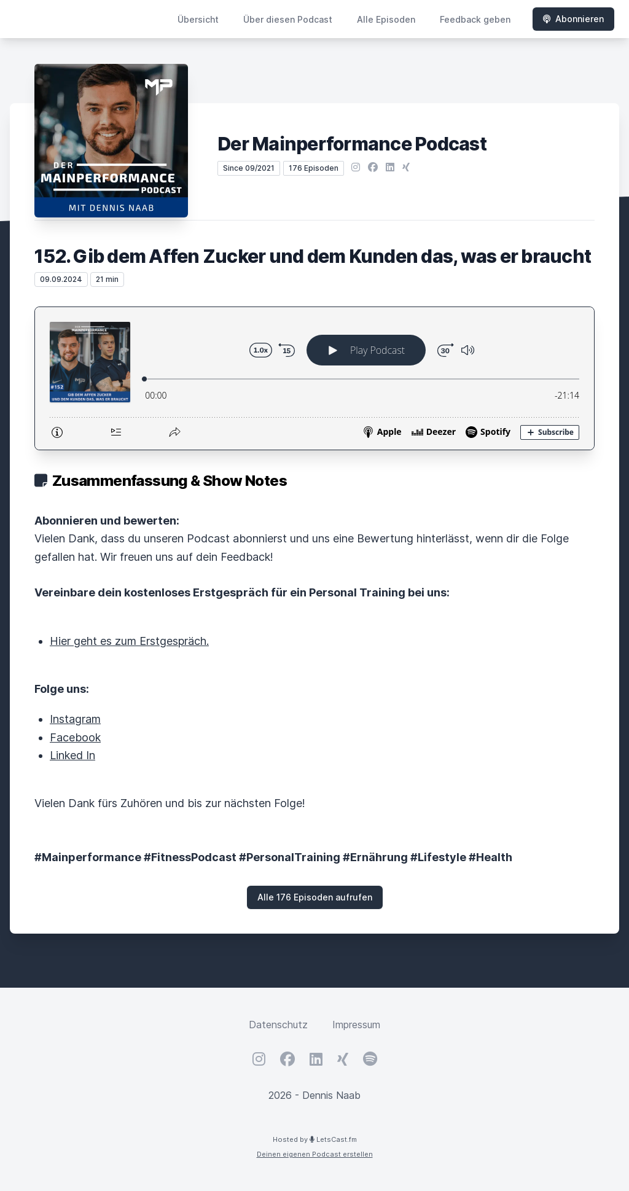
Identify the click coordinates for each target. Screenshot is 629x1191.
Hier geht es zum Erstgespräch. (129, 641)
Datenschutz (278, 1024)
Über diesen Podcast (287, 19)
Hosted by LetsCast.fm (315, 1139)
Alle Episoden (386, 19)
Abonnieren (573, 19)
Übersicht (198, 19)
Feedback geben (475, 19)
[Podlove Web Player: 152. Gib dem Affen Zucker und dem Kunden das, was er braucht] (314, 378)
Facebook (75, 737)
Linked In (72, 755)
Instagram (75, 719)
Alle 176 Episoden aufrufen (314, 897)
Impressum (356, 1024)
